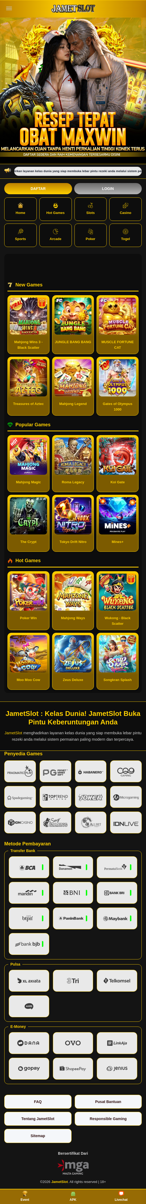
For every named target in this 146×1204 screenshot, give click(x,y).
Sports (20, 235)
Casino (125, 209)
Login (108, 189)
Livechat (121, 1196)
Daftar (38, 189)
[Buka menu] (9, 8)
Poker (90, 235)
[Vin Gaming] (73, 1167)
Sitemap (38, 1136)
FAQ (38, 1102)
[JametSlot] (73, 8)
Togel (125, 235)
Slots (90, 209)
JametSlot (13, 733)
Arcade (55, 235)
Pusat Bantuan (108, 1102)
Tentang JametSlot (37, 1119)
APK (73, 1196)
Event (24, 1196)
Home (20, 209)
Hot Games (55, 209)
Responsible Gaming (108, 1119)
